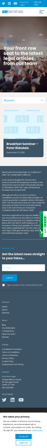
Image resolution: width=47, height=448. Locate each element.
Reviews (5, 337)
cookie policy (37, 430)
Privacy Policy (8, 358)
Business (5, 312)
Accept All (23, 436)
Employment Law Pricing (12, 364)
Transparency (8, 331)
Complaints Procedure (12, 349)
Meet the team (8, 334)
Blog (4, 325)
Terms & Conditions (10, 352)
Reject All (23, 443)
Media (4, 306)
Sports (5, 309)
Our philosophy (8, 328)
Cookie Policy (8, 361)
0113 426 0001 (37, 3)
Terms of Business (10, 355)
